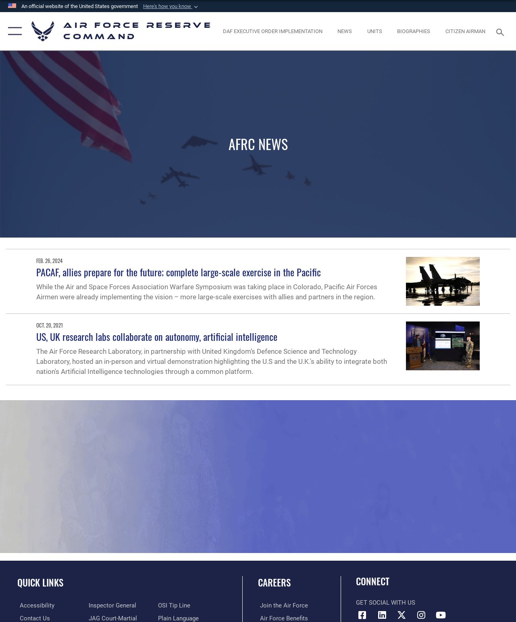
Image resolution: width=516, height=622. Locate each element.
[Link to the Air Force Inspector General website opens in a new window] (111, 605)
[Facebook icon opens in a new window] (362, 615)
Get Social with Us (385, 602)
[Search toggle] (501, 31)
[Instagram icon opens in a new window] (421, 615)
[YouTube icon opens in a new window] (441, 615)
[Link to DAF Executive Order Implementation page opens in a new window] (272, 31)
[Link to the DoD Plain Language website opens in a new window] (178, 618)
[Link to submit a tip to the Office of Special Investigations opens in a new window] (174, 605)
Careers (274, 582)
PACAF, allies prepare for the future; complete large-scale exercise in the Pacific (178, 272)
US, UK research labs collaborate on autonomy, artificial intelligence (156, 336)
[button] (171, 6)
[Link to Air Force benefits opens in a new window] (282, 618)
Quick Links (40, 582)
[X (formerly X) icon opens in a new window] (401, 615)
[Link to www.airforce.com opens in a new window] (282, 605)
